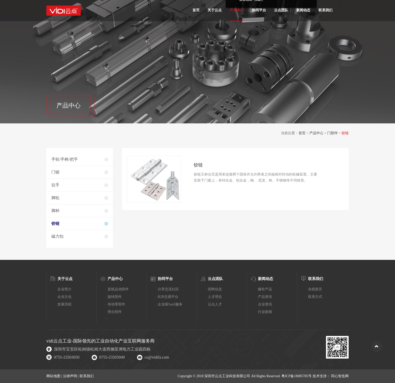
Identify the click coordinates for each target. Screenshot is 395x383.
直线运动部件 (118, 289)
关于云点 (215, 10)
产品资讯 (265, 297)
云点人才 (215, 304)
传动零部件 (116, 304)
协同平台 (259, 10)
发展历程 (64, 304)
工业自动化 (107, 340)
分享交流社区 (168, 289)
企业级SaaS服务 (170, 304)
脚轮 (55, 198)
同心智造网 (340, 376)
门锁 (55, 172)
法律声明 (70, 376)
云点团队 (281, 10)
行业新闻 (265, 312)
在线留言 (315, 289)
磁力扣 (57, 236)
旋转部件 (115, 297)
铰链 (55, 223)
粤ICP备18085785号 (296, 376)
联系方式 (315, 297)
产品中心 (237, 10)
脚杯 (55, 210)
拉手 (55, 185)
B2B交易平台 (168, 297)
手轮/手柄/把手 (64, 159)
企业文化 (64, 297)
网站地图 (53, 376)
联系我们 (325, 10)
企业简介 (64, 289)
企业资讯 (265, 304)
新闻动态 (303, 10)
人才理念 (215, 297)
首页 (196, 10)
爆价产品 (265, 289)
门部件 (332, 133)
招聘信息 (215, 289)
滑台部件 (115, 312)
